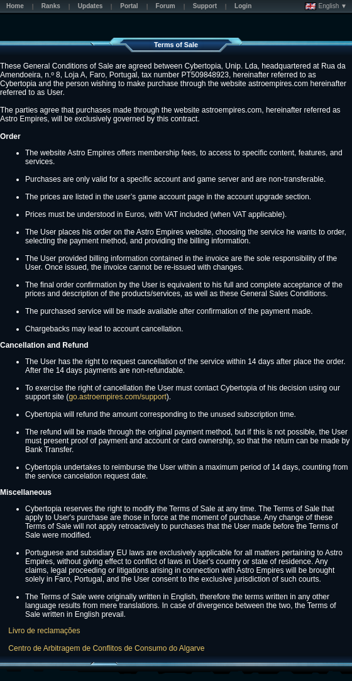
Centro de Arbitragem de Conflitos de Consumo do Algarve (106, 648)
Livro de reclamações (44, 630)
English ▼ (326, 6)
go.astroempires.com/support (117, 396)
